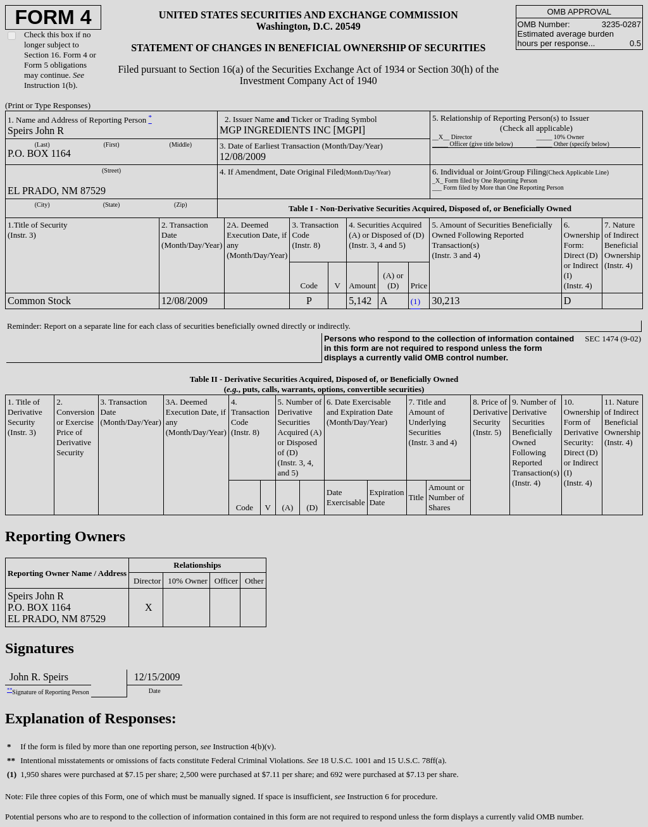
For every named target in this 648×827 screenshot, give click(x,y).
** (9, 690)
